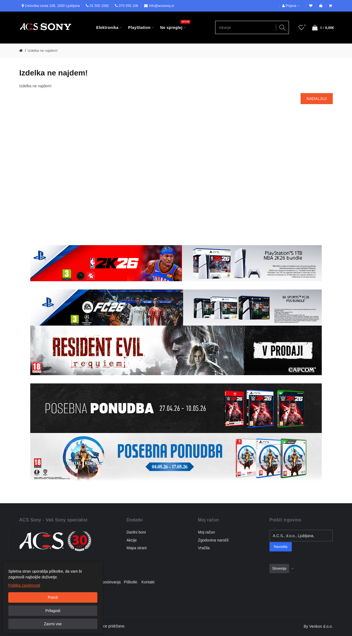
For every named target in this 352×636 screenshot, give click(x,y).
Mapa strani (137, 548)
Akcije (132, 540)
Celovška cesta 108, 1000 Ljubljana (52, 6)
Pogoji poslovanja (107, 582)
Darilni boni (136, 532)
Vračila (204, 548)
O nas (26, 582)
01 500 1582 (99, 6)
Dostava (41, 582)
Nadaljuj (317, 98)
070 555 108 (128, 6)
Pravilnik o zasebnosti (70, 582)
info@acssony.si (161, 6)
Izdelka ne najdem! (43, 50)
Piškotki (132, 582)
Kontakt (147, 582)
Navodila (280, 547)
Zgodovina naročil (213, 540)
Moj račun (206, 532)
